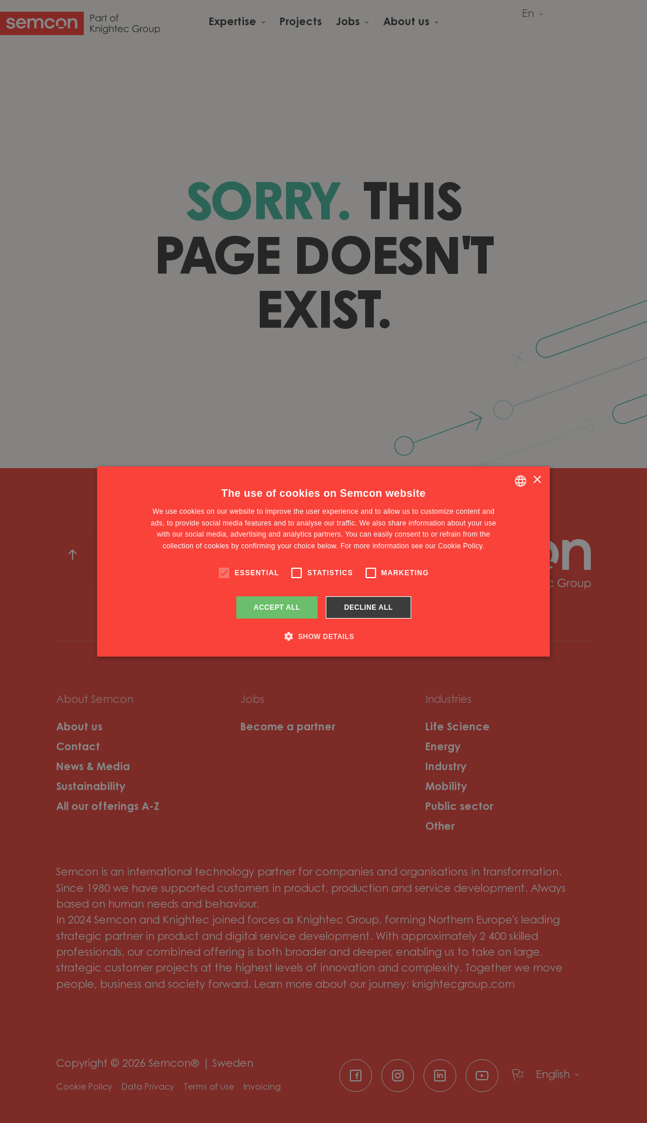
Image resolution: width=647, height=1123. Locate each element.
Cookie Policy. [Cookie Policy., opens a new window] (461, 546)
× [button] (536, 480)
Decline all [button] (368, 607)
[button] (324, 636)
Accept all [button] (277, 607)
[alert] (323, 561)
